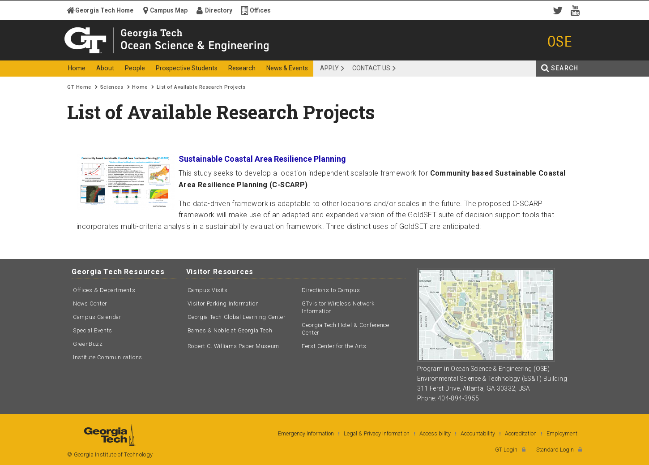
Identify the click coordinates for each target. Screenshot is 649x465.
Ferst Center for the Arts (334, 346)
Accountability (478, 433)
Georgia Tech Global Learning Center (237, 317)
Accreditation (521, 433)
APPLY (329, 68)
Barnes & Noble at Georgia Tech (230, 330)
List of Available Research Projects (201, 87)
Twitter (559, 10)
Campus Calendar (97, 317)
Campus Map (169, 10)
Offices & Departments (104, 290)
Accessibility (435, 433)
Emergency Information (306, 433)
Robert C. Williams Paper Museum (234, 346)
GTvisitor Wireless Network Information (338, 307)
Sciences (111, 87)
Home (139, 87)
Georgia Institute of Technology (102, 53)
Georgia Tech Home (104, 10)
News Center (90, 303)
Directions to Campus (331, 290)
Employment (562, 433)
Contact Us (371, 68)
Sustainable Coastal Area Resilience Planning (262, 159)
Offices (260, 10)
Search (564, 68)
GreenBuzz (88, 343)
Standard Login (555, 449)
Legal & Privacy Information (377, 433)
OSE (560, 41)
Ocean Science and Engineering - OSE (224, 53)
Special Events (92, 330)
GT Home (79, 87)
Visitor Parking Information (223, 303)
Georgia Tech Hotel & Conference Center (345, 329)
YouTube (577, 10)
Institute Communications (107, 357)
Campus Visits (208, 290)
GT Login (506, 449)
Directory (218, 10)
